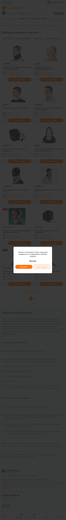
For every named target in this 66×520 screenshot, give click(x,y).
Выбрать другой (42, 267)
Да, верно (23, 267)
